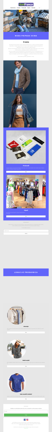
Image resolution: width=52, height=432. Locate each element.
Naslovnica (13, 7)
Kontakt (33, 7)
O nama (18, 7)
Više (26, 171)
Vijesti (28, 7)
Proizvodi (24, 7)
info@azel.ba (26, 428)
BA (40, 7)
